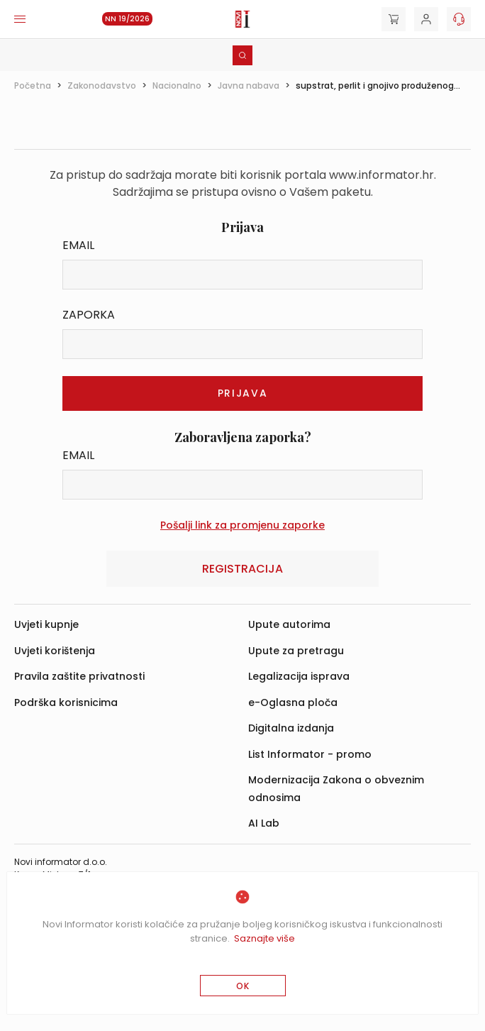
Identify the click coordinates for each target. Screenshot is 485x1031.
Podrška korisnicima (66, 702)
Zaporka (88, 315)
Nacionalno (176, 85)
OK (243, 986)
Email (78, 245)
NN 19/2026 (127, 18)
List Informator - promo (310, 754)
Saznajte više (264, 938)
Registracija (242, 569)
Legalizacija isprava (299, 676)
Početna (32, 85)
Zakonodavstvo (101, 85)
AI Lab (263, 823)
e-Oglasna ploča (293, 702)
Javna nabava (248, 85)
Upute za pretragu (296, 651)
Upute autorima (289, 624)
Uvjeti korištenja (54, 651)
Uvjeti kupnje (46, 624)
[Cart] (393, 19)
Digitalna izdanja (291, 728)
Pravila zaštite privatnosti (79, 676)
